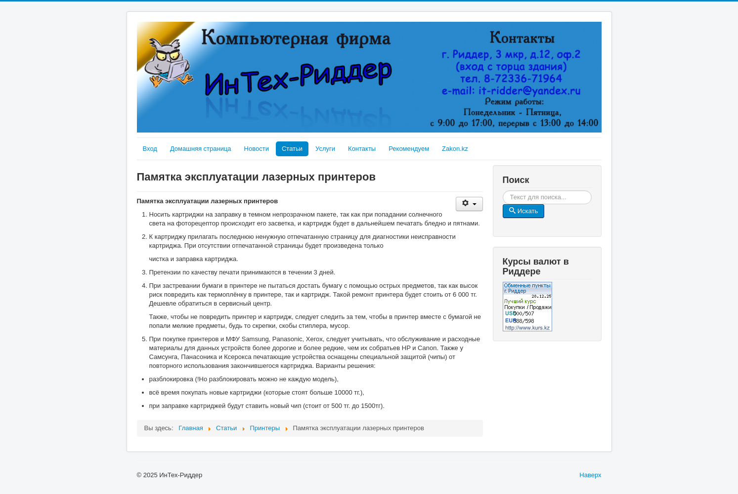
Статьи (292, 148)
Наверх (590, 475)
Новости (256, 148)
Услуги (325, 148)
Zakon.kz (455, 148)
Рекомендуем (409, 148)
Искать (523, 211)
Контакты (362, 148)
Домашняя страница (200, 148)
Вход (150, 148)
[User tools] (469, 204)
